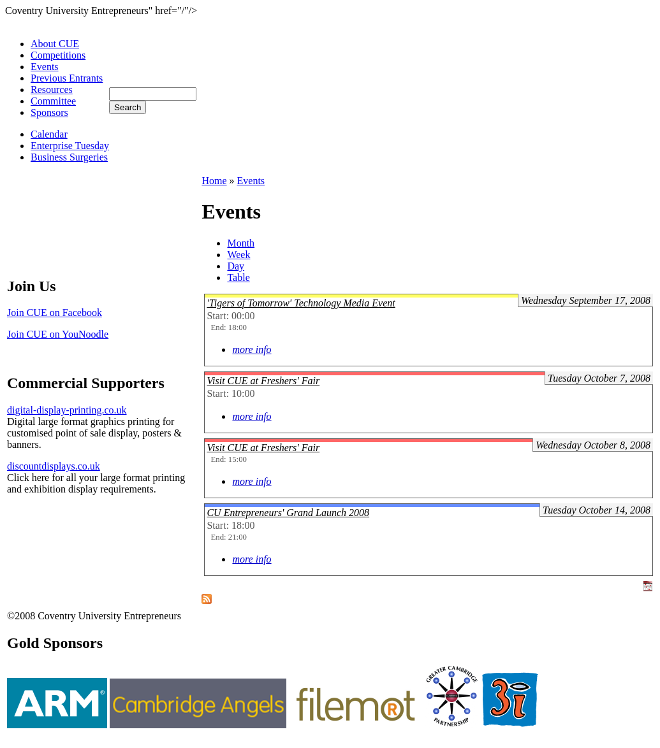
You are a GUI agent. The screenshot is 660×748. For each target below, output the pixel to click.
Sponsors (49, 112)
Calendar (49, 134)
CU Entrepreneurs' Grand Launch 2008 (288, 512)
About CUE (55, 43)
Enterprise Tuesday (70, 145)
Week (238, 254)
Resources (52, 89)
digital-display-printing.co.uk (67, 410)
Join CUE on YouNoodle (57, 334)
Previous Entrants (67, 78)
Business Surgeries (69, 157)
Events (45, 66)
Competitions (58, 55)
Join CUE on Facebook (54, 312)
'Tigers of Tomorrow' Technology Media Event (301, 303)
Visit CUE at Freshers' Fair (263, 380)
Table (238, 277)
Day (235, 266)
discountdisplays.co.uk (53, 466)
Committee (53, 101)
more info (251, 349)
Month (240, 243)
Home (214, 180)
